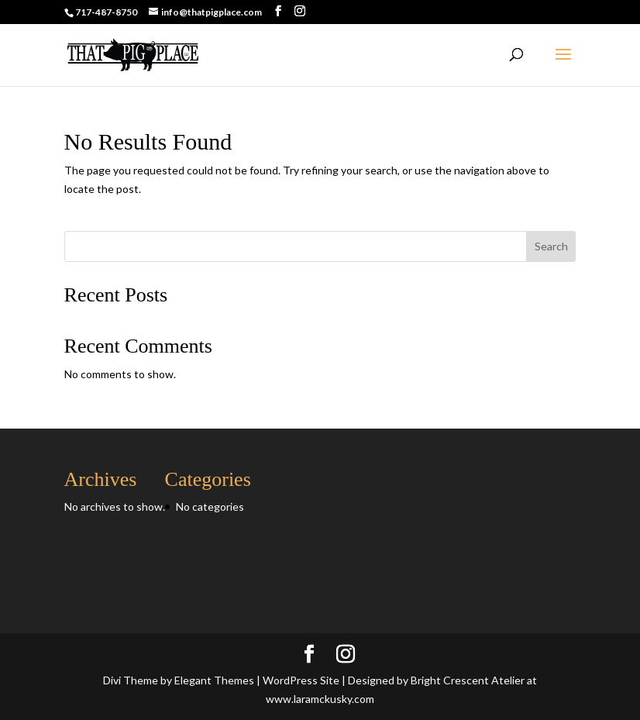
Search (551, 246)
